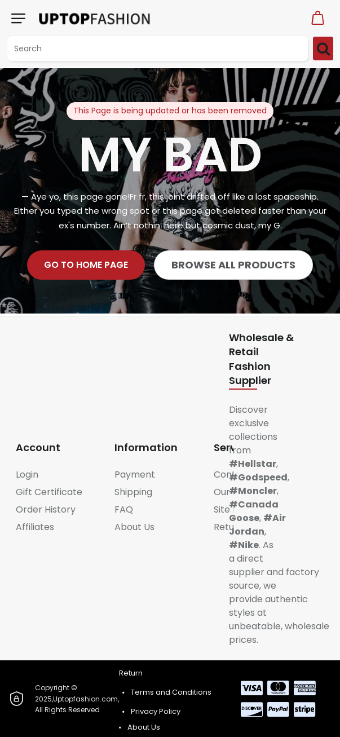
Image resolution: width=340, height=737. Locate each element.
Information (146, 447)
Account (38, 447)
